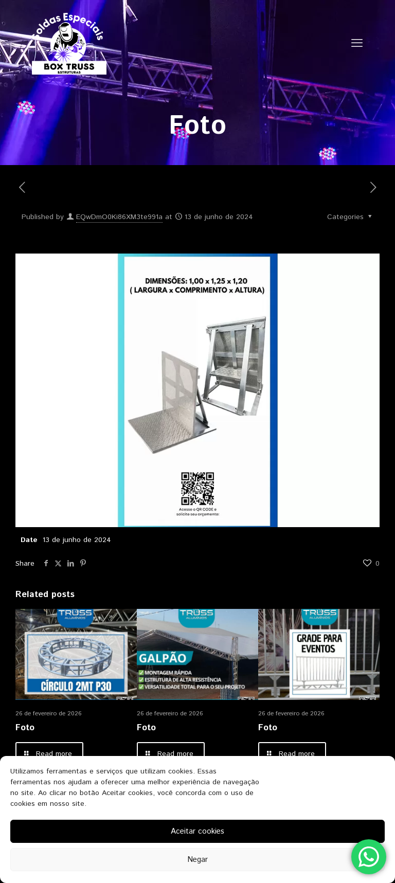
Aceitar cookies (197, 831)
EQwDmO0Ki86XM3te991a (119, 217)
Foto (24, 728)
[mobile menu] (357, 43)
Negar (197, 859)
